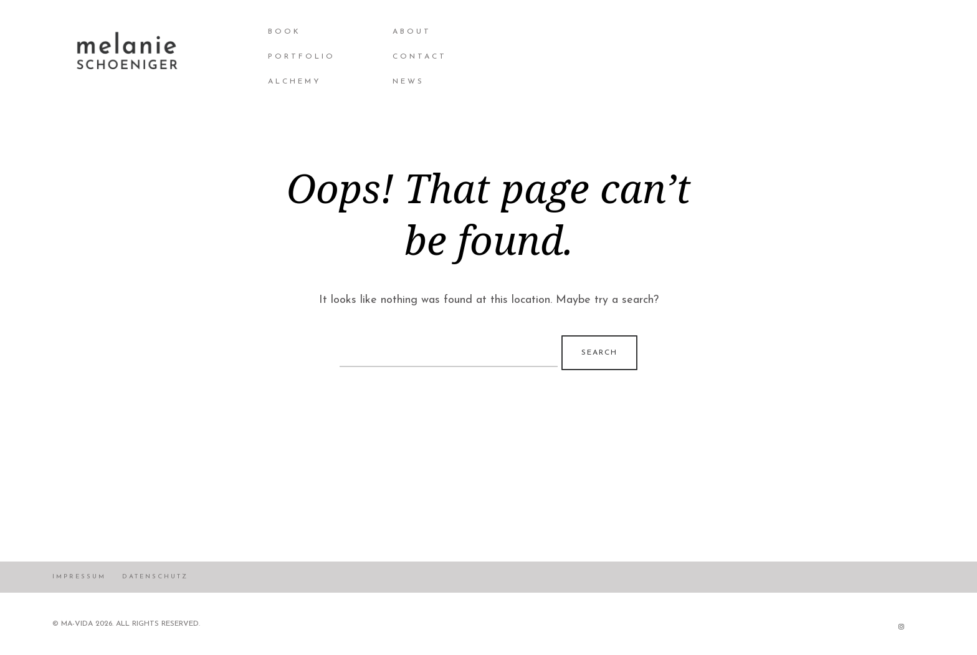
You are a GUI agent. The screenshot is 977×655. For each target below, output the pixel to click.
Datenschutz (155, 576)
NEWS (408, 81)
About (412, 32)
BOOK (284, 32)
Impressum (79, 576)
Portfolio (301, 56)
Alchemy (295, 81)
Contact (420, 56)
